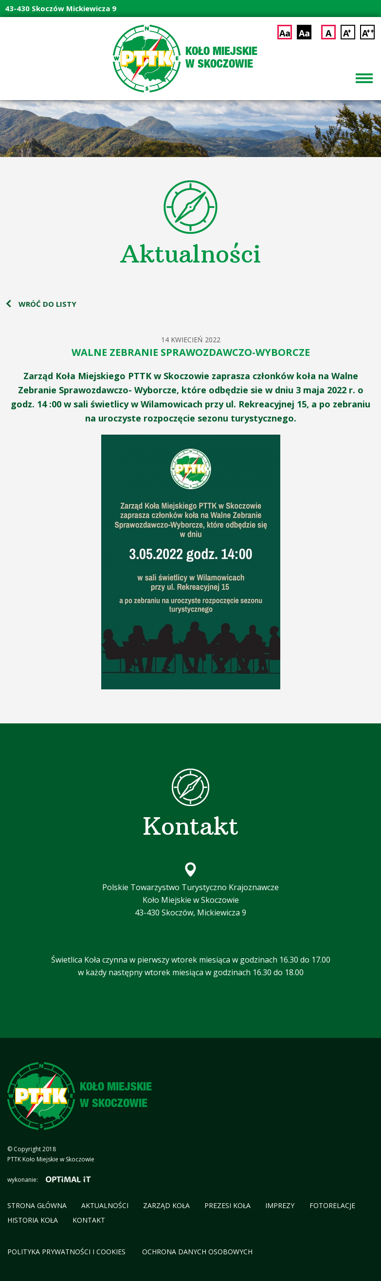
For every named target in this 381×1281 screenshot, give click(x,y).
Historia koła (32, 1220)
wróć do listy (47, 304)
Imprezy (279, 1205)
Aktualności (104, 1205)
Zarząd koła (166, 1205)
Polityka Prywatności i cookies (67, 1251)
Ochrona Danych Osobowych (197, 1251)
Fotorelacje (332, 1205)
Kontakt (89, 1220)
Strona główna (37, 1205)
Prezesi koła (227, 1205)
